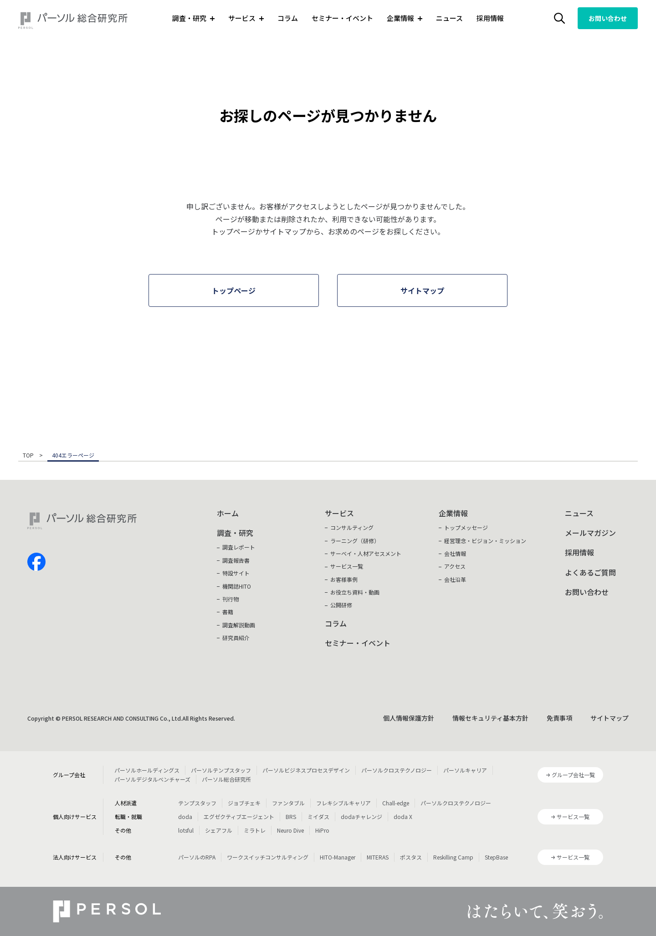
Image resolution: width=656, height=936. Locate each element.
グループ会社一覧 (573, 774)
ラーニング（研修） (354, 540)
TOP (28, 456)
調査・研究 (235, 532)
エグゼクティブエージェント (239, 816)
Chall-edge (395, 803)
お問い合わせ (608, 18)
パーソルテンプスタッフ (221, 770)
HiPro (322, 830)
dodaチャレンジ (361, 816)
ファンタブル (288, 803)
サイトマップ (609, 717)
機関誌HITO (236, 586)
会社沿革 (455, 579)
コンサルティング (352, 527)
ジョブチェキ (244, 803)
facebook (36, 562)
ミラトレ (255, 830)
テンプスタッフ (197, 803)
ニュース (449, 18)
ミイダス (318, 816)
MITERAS (378, 857)
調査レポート (238, 547)
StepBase (496, 857)
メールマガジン (590, 532)
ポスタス (411, 857)
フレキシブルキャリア (343, 803)
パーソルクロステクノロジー (396, 770)
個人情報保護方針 (408, 717)
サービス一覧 (346, 566)
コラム (287, 18)
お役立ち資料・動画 (354, 592)
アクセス (455, 566)
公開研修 (341, 605)
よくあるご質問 (590, 572)
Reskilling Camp (453, 857)
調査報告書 (236, 560)
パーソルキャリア (465, 770)
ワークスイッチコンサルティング (267, 857)
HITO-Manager (337, 857)
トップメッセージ (466, 527)
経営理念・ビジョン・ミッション (485, 540)
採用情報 (490, 18)
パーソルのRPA (196, 857)
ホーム (228, 513)
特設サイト (236, 573)
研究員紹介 (236, 637)
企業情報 (453, 513)
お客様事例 (344, 579)
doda (185, 816)
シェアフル (218, 830)
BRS (291, 816)
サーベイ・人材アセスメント (365, 553)
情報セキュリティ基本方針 (490, 717)
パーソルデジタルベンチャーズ (152, 779)
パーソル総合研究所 (226, 779)
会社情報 (455, 553)
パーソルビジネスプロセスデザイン (306, 770)
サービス (339, 513)
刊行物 (230, 599)
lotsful (186, 830)
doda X (403, 816)
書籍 (227, 612)
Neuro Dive (290, 830)
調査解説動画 (238, 625)
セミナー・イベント (342, 18)
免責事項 (559, 717)
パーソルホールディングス (146, 770)
